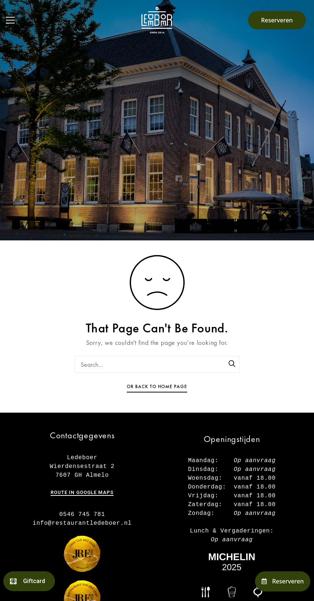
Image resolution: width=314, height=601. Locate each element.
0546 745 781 (82, 514)
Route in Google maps (82, 492)
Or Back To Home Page (157, 386)
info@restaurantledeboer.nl (82, 523)
